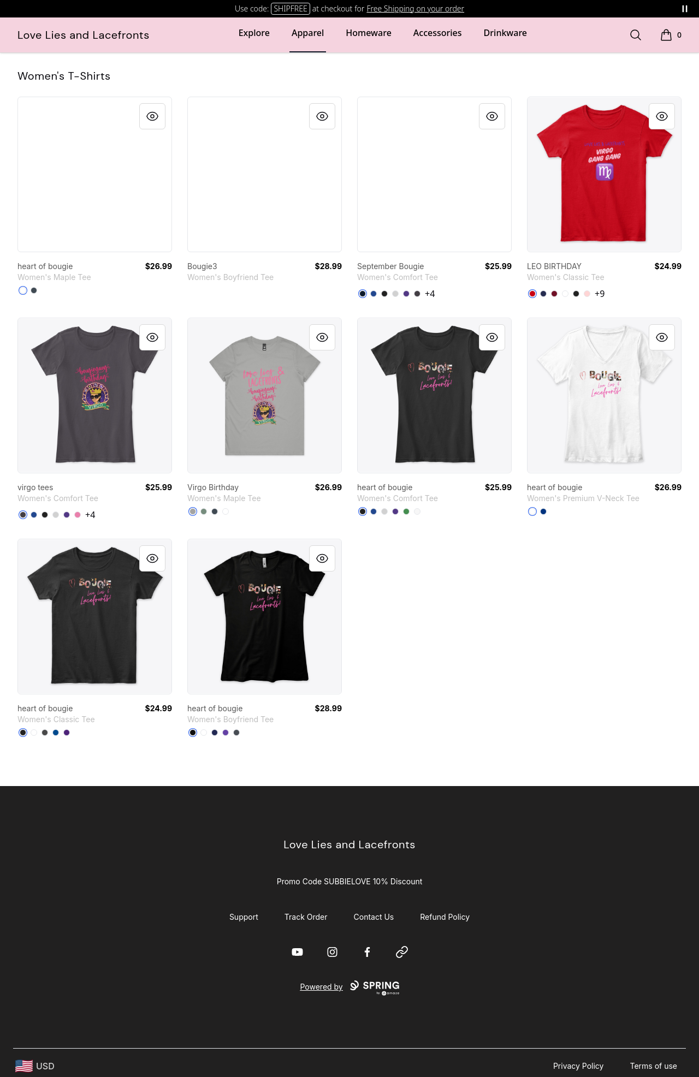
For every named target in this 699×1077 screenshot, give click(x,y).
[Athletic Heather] (192, 511)
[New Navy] (362, 293)
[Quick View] (152, 116)
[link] (94, 174)
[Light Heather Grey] (395, 293)
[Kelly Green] (406, 511)
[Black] (384, 293)
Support (243, 916)
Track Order (306, 916)
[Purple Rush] (225, 732)
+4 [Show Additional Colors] (430, 294)
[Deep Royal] (373, 293)
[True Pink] (77, 514)
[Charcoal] (45, 732)
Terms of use (653, 1065)
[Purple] (406, 293)
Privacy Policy (578, 1065)
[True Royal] (543, 511)
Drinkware (505, 33)
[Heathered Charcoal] (417, 293)
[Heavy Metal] (236, 732)
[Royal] (55, 732)
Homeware (368, 33)
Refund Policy (445, 916)
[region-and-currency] (35, 1066)
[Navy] (543, 293)
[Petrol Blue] (34, 290)
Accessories (437, 33)
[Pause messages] (685, 8)
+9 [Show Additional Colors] (600, 294)
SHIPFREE (290, 8)
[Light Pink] (587, 293)
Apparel (308, 33)
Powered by (349, 988)
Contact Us (374, 916)
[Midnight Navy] (214, 732)
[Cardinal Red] (554, 293)
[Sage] (203, 511)
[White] (23, 290)
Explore (254, 33)
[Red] (532, 293)
